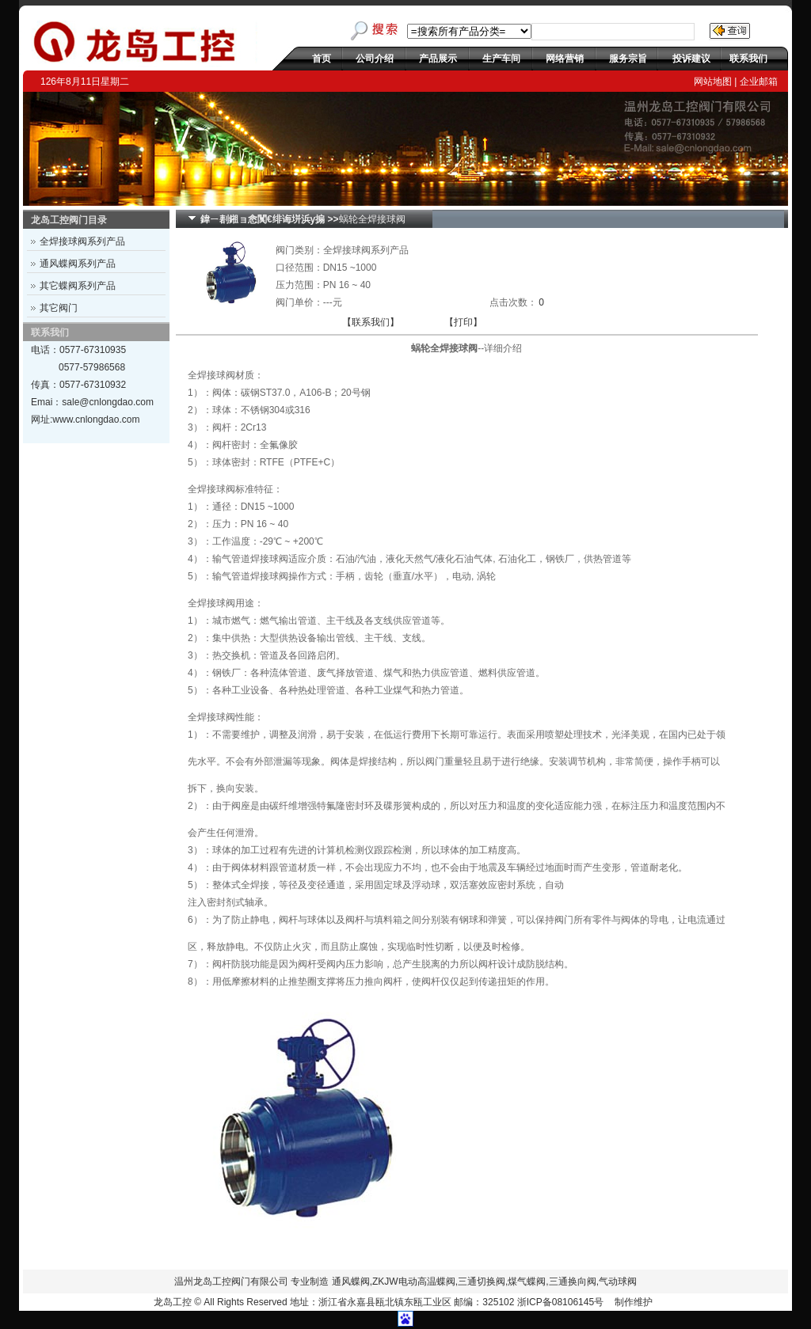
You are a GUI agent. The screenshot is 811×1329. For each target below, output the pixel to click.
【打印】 (463, 322)
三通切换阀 (481, 1281)
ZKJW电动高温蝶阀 (413, 1281)
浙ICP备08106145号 (560, 1302)
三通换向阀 (572, 1281)
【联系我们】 (370, 322)
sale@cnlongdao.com (108, 402)
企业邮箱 (759, 81)
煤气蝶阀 (527, 1281)
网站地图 (713, 81)
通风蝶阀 (351, 1281)
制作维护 (634, 1302)
